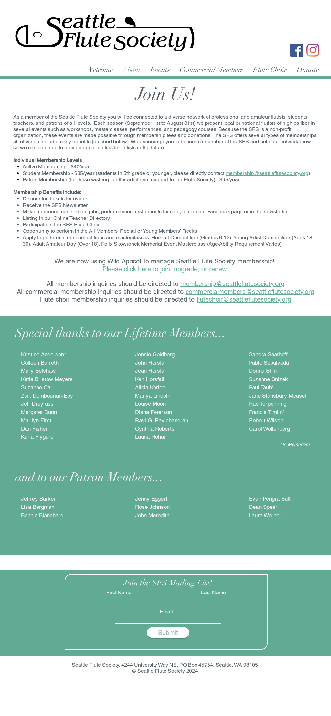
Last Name (213, 592)
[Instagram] (312, 50)
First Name (119, 592)
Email (166, 611)
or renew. (213, 269)
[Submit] (168, 632)
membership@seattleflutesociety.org (267, 173)
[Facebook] (296, 50)
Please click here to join (136, 269)
